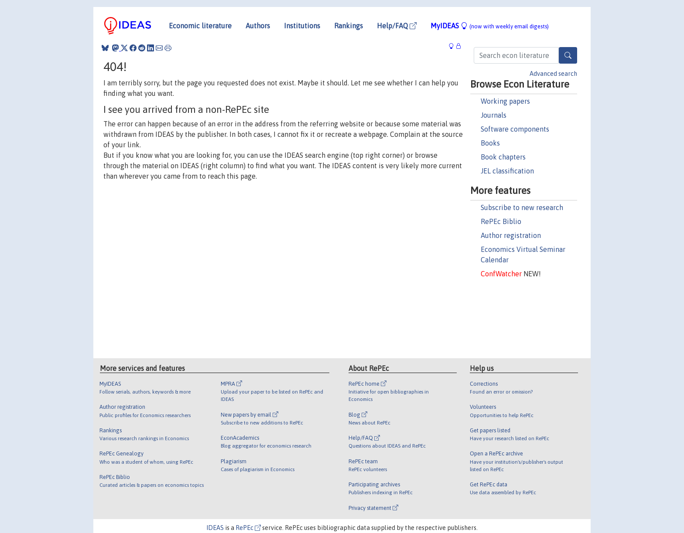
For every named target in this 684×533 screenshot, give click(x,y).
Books (490, 143)
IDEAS (215, 527)
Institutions (302, 26)
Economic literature (200, 26)
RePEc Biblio (501, 221)
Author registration (511, 235)
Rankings (348, 26)
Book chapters (503, 157)
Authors (258, 26)
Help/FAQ (397, 26)
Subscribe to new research (522, 207)
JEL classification (507, 171)
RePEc (248, 527)
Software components (515, 129)
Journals (493, 115)
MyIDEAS (490, 26)
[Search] (568, 55)
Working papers (505, 101)
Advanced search (553, 73)
